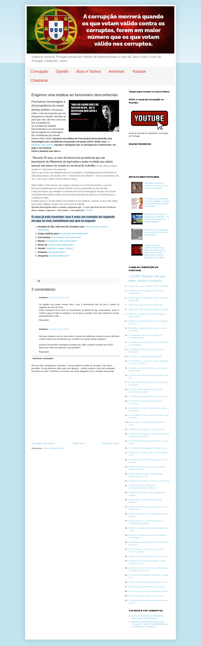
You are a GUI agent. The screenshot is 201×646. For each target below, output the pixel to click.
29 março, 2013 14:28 (58, 297)
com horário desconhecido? (66, 237)
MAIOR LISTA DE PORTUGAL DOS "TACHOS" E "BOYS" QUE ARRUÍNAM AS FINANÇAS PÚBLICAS (149, 624)
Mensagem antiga (110, 443)
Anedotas (116, 71)
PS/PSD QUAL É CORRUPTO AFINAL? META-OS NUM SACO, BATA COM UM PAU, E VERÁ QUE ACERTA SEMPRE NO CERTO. (155, 251)
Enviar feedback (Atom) (53, 448)
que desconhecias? (58, 255)
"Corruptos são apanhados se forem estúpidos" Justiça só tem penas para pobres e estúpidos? (156, 202)
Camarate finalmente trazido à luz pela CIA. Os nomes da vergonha (155, 185)
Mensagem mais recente (43, 443)
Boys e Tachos (88, 71)
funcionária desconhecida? (73, 233)
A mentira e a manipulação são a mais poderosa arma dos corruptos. (156, 232)
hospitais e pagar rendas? (60, 248)
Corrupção (39, 71)
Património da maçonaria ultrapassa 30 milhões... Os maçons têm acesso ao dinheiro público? (156, 218)
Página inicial (78, 443)
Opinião (62, 71)
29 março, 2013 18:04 (58, 329)
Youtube (139, 71)
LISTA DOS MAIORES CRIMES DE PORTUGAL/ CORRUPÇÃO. (147, 617)
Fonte (89, 210)
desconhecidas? (57, 252)
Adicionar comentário (43, 358)
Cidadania (39, 80)
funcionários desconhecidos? (62, 241)
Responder (44, 320)
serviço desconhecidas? (61, 244)
